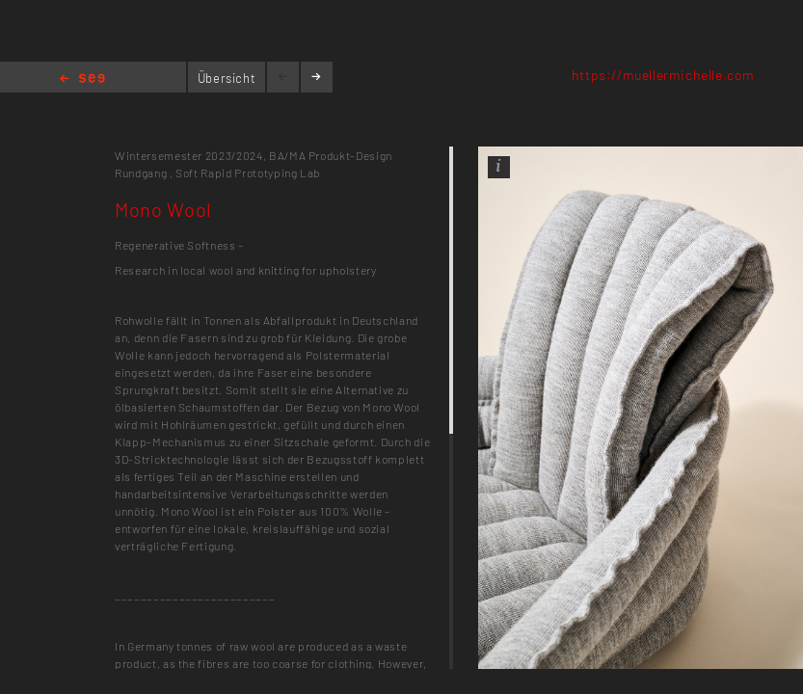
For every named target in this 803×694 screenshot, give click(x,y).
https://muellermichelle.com (663, 75)
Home (82, 80)
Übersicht (227, 78)
